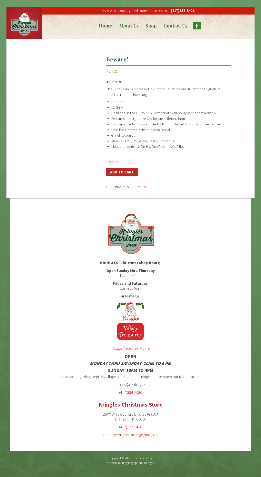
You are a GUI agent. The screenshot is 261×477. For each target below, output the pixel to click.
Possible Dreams (134, 186)
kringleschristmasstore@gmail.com (130, 434)
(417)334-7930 (130, 392)
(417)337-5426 (183, 10)
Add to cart (122, 172)
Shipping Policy (142, 458)
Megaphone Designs (141, 462)
